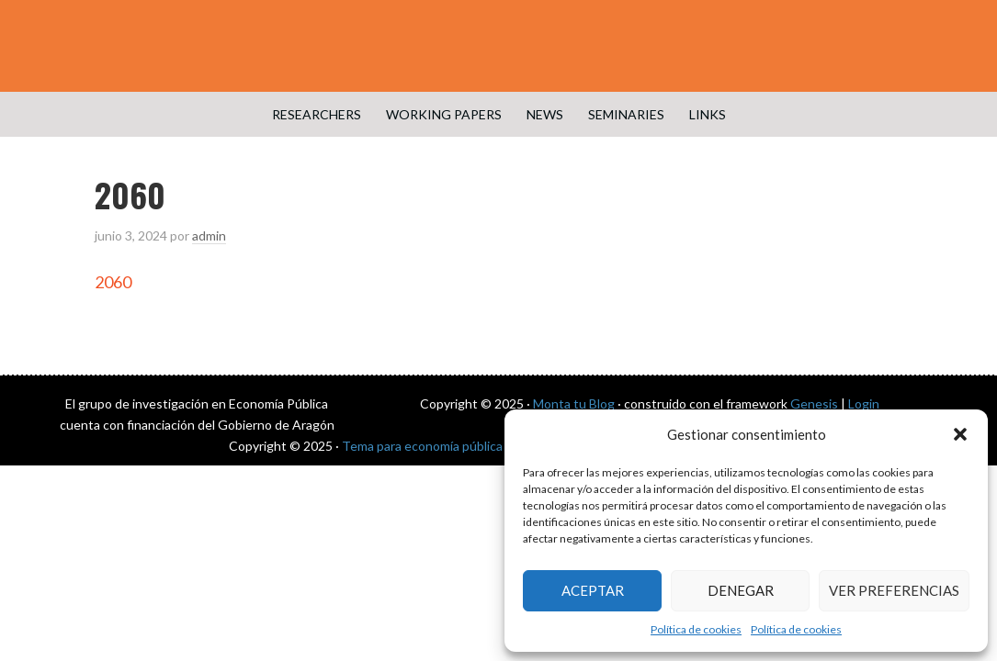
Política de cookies (696, 629)
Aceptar (592, 590)
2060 (113, 282)
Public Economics (499, 46)
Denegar (741, 590)
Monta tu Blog (574, 403)
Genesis (814, 403)
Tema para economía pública (422, 446)
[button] (960, 434)
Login (863, 403)
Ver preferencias (894, 590)
